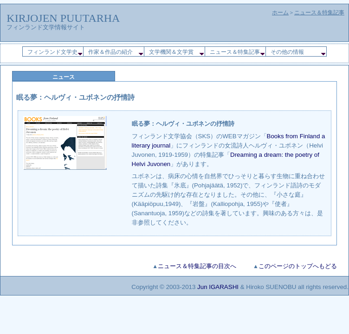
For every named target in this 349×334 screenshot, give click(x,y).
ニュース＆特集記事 (319, 12)
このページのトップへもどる (298, 266)
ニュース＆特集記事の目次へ (197, 266)
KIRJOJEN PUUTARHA (63, 18)
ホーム (280, 12)
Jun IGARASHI (218, 286)
